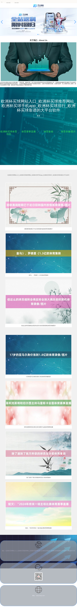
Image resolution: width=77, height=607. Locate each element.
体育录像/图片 (68, 131)
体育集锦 (48, 131)
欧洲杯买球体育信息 (8, 132)
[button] (75, 22)
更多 (38, 116)
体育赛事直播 (29, 131)
